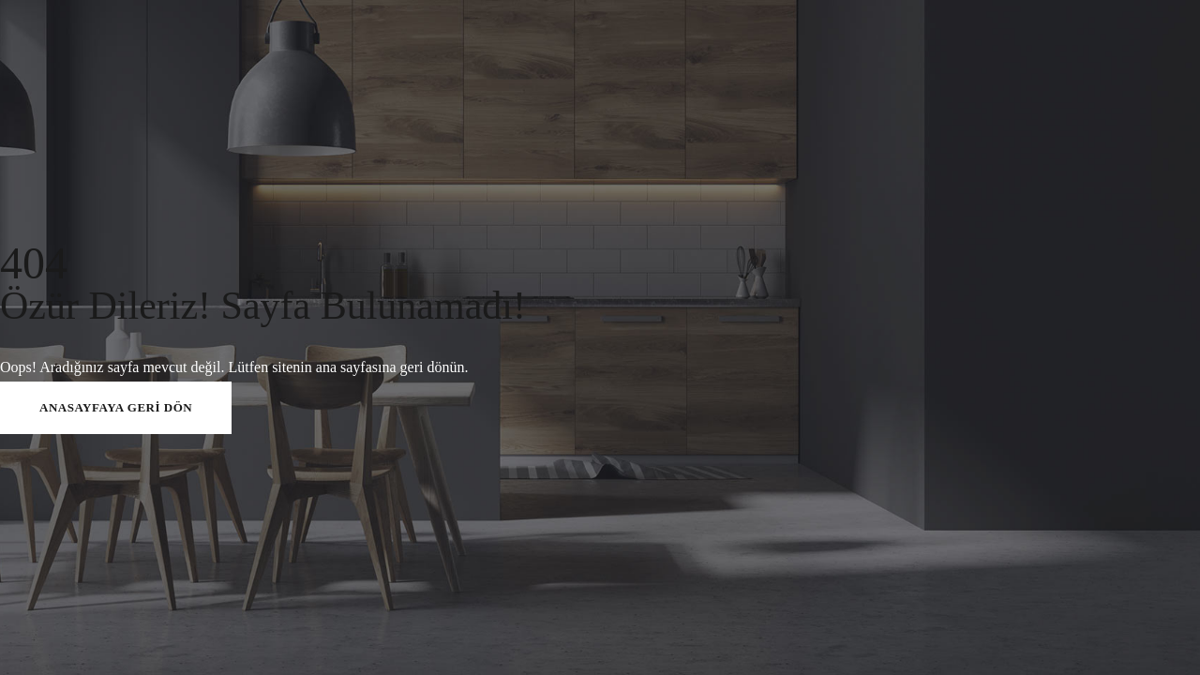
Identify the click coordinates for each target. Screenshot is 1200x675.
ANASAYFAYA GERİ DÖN (115, 407)
